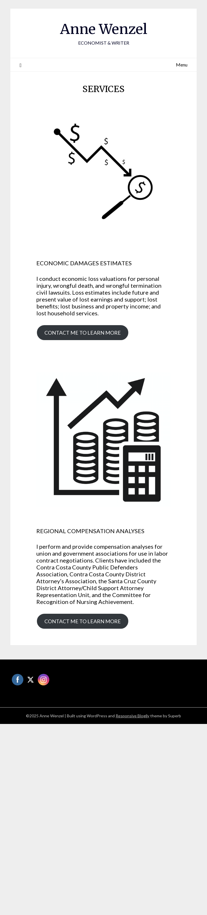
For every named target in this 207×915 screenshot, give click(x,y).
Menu (181, 64)
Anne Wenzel (103, 29)
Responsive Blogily (132, 715)
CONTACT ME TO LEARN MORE (82, 332)
